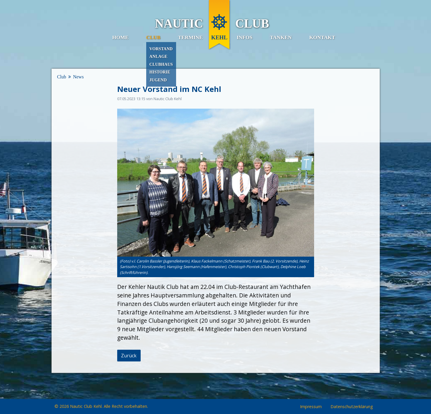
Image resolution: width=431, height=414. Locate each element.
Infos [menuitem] (245, 37)
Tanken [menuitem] (281, 37)
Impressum (311, 407)
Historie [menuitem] (159, 72)
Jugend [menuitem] (158, 80)
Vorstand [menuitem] (161, 48)
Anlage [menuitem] (158, 56)
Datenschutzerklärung (352, 407)
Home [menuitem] (120, 37)
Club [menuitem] (153, 37)
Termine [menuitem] (190, 37)
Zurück (129, 355)
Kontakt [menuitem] (322, 37)
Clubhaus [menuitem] (161, 64)
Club (61, 76)
